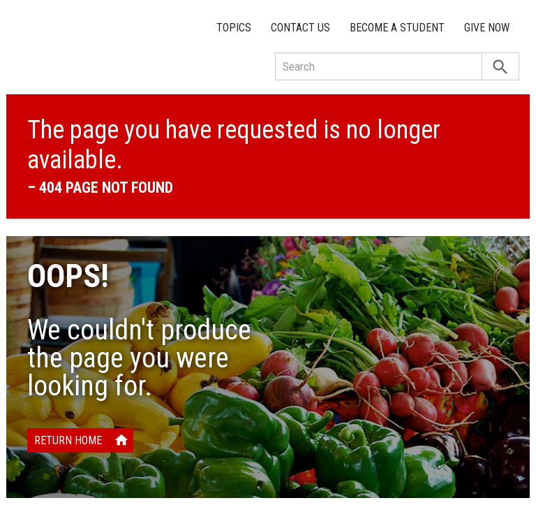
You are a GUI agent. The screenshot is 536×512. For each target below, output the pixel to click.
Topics (233, 27)
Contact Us (300, 27)
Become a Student (397, 27)
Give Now (486, 27)
